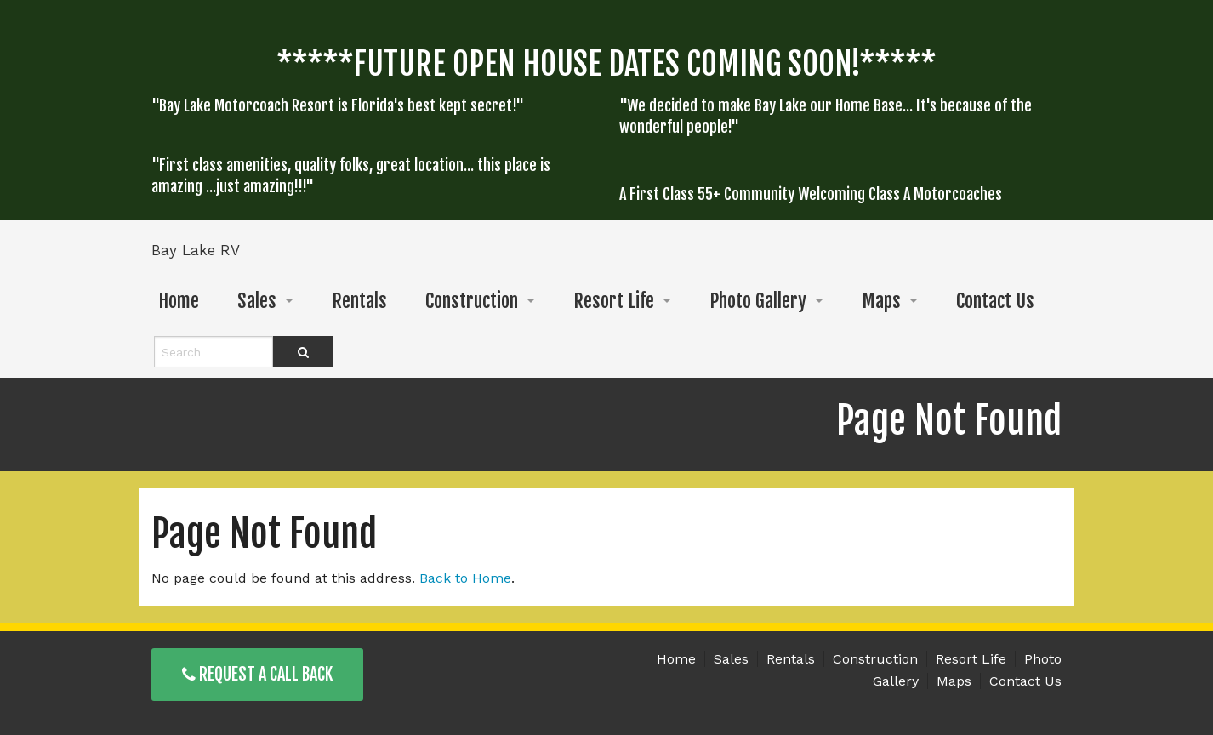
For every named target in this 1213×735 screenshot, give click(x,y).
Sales (256, 300)
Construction (471, 300)
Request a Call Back (257, 674)
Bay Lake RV (195, 250)
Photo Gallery (757, 300)
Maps (881, 300)
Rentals (359, 300)
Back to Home (465, 578)
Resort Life (613, 300)
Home (178, 300)
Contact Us (995, 300)
